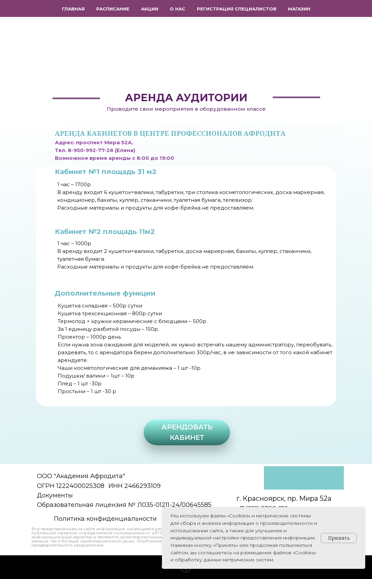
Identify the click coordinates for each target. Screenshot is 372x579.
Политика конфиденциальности (105, 518)
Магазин (299, 9)
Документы (55, 495)
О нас (177, 9)
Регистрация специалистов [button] (236, 9)
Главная (73, 9)
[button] (187, 432)
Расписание (112, 9)
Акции (149, 9)
